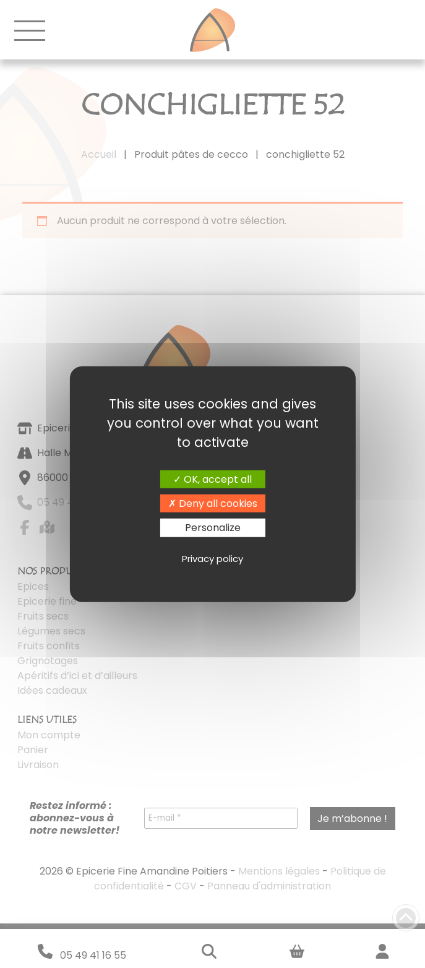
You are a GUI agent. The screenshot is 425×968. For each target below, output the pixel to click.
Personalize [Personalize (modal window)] (213, 528)
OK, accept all (212, 479)
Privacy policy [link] (212, 558)
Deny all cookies (212, 503)
